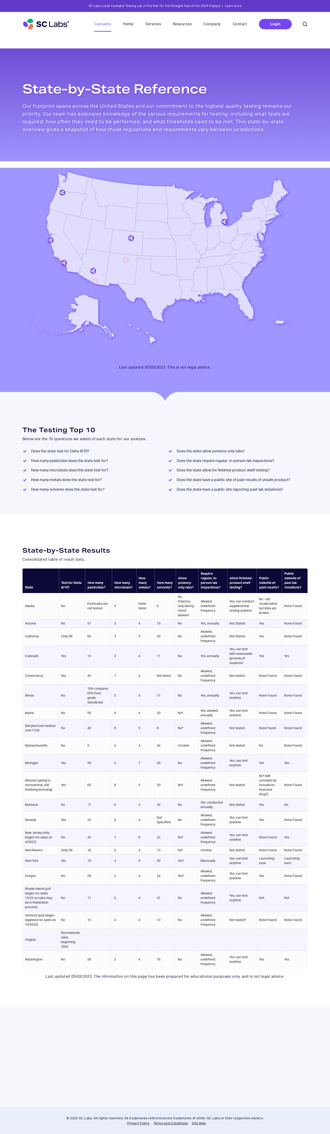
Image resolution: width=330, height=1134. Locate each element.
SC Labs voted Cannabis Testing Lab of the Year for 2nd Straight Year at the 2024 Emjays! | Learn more (165, 6)
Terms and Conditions (171, 1123)
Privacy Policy (138, 1123)
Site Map (199, 1123)
